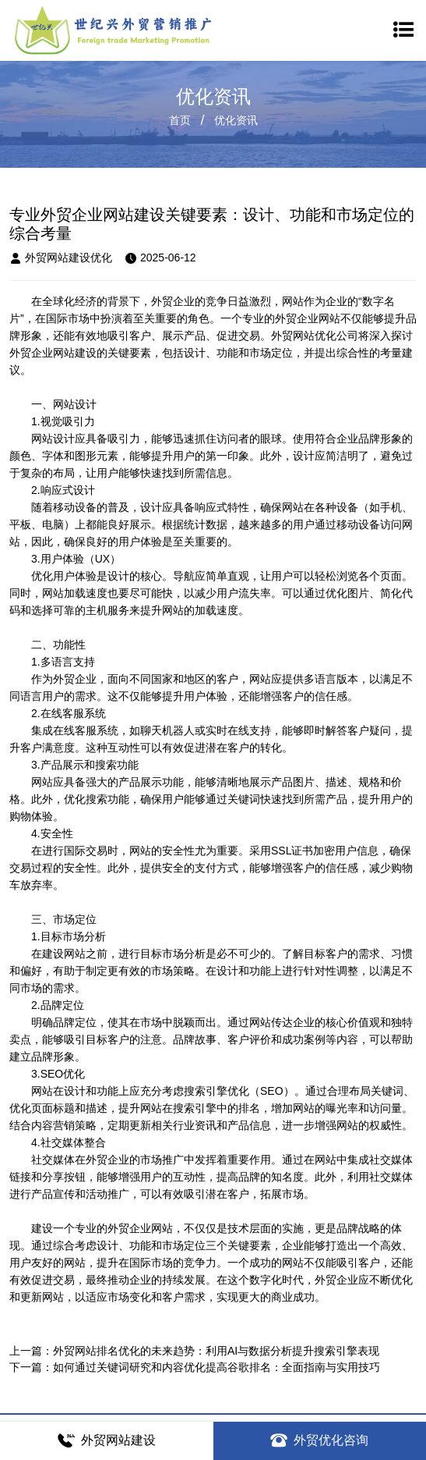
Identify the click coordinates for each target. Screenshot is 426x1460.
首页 (180, 120)
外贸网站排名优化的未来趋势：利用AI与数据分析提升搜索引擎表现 (216, 1351)
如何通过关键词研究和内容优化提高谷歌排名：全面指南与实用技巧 (216, 1367)
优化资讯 (236, 120)
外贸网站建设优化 (60, 258)
